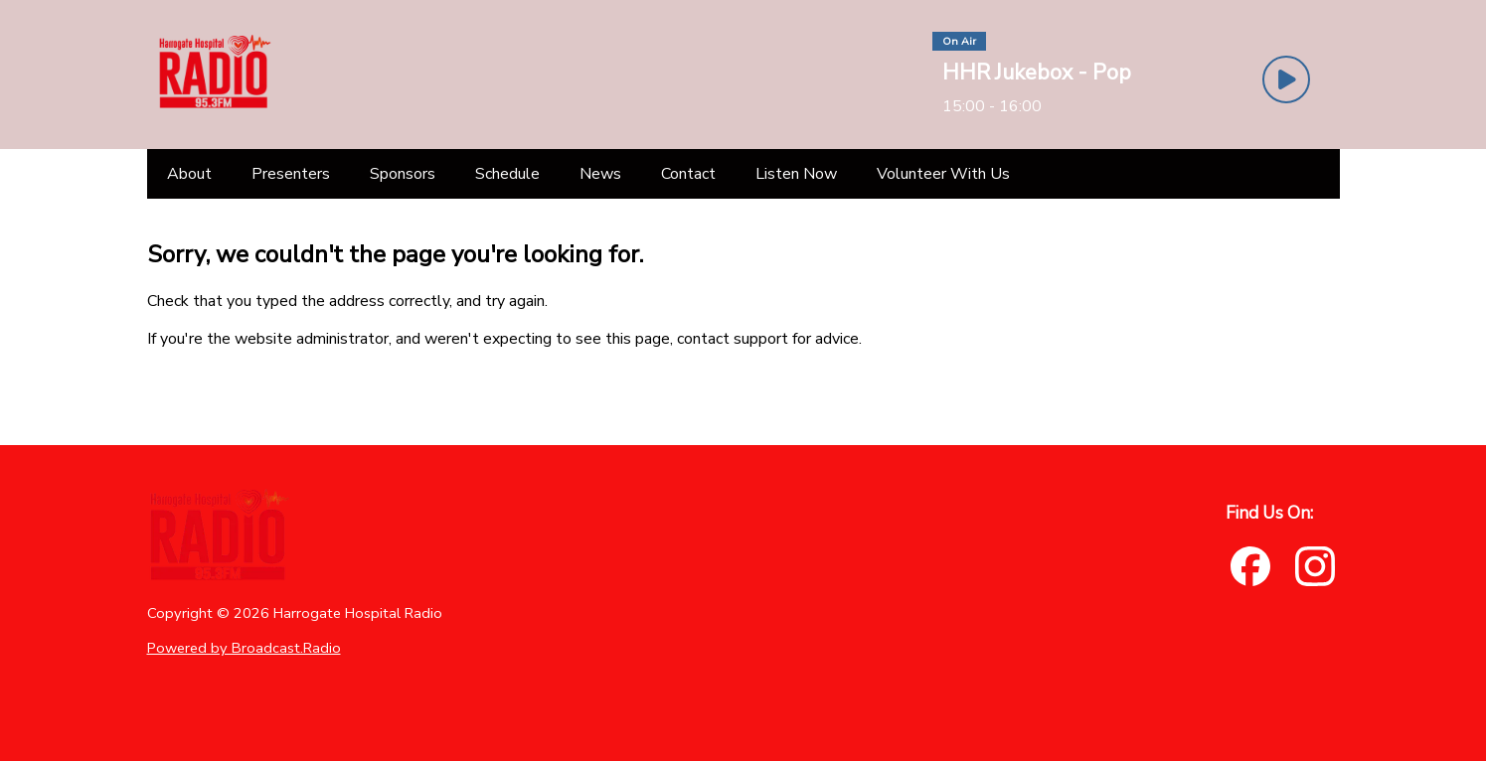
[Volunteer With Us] (943, 174)
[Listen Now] (796, 174)
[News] (600, 174)
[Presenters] (291, 174)
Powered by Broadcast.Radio (244, 648)
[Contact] (688, 174)
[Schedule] (507, 174)
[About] (189, 174)
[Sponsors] (402, 174)
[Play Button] (1286, 79)
